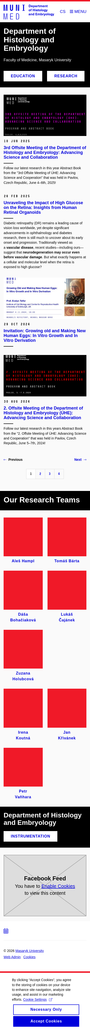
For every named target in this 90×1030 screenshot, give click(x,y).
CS (63, 11)
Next (80, 460)
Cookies (29, 957)
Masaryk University (29, 951)
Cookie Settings (37, 1004)
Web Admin (12, 957)
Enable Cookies (58, 886)
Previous (13, 460)
